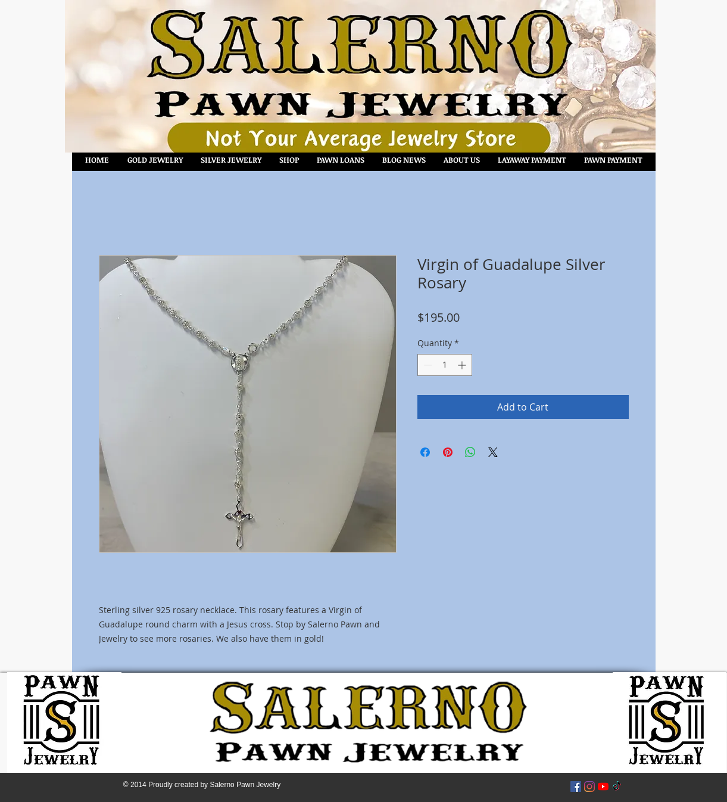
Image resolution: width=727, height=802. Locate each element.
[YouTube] (603, 786)
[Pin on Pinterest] (448, 452)
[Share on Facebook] (425, 452)
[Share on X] (493, 452)
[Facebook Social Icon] (575, 786)
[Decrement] (426, 365)
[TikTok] (616, 786)
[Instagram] (589, 786)
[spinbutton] (444, 365)
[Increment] (462, 365)
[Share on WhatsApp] (470, 452)
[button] (289, 160)
